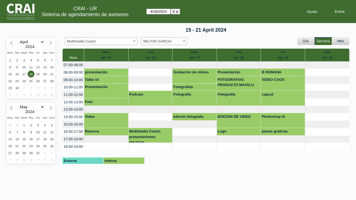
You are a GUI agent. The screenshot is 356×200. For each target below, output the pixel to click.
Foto (89, 102)
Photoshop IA (273, 116)
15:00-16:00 (73, 124)
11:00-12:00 (73, 94)
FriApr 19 (283, 55)
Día (305, 41)
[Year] (31, 46)
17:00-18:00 (73, 139)
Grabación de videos (191, 72)
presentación (96, 72)
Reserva (92, 131)
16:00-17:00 (73, 131)
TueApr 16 (150, 55)
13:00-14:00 (73, 109)
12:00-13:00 (73, 102)
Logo (221, 131)
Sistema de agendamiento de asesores (85, 14)
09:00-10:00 (73, 80)
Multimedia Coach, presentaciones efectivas (145, 136)
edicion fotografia (188, 116)
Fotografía (226, 94)
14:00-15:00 (73, 117)
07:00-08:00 (73, 65)
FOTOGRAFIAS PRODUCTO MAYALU (235, 82)
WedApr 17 (194, 55)
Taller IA (92, 80)
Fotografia (182, 94)
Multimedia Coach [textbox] (81, 41)
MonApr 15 (106, 55)
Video (90, 116)
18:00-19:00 (73, 146)
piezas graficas (275, 131)
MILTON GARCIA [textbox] (158, 41)
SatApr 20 (327, 55)
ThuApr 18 (238, 55)
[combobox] (101, 41)
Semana (323, 41)
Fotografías (183, 87)
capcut (267, 94)
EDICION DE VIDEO (234, 116)
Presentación (228, 72)
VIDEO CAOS (273, 80)
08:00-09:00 (73, 72)
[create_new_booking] (106, 65)
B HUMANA (271, 72)
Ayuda (312, 11)
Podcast (136, 94)
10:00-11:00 (73, 87)
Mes (340, 41)
